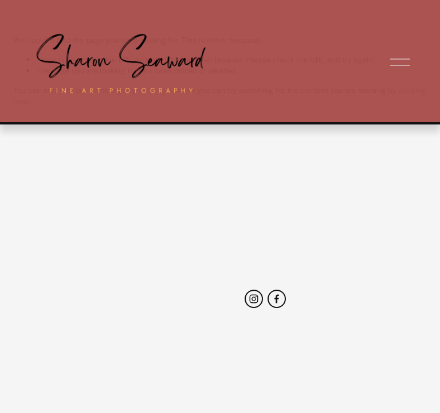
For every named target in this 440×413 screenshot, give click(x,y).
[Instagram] (254, 299)
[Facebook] (277, 299)
